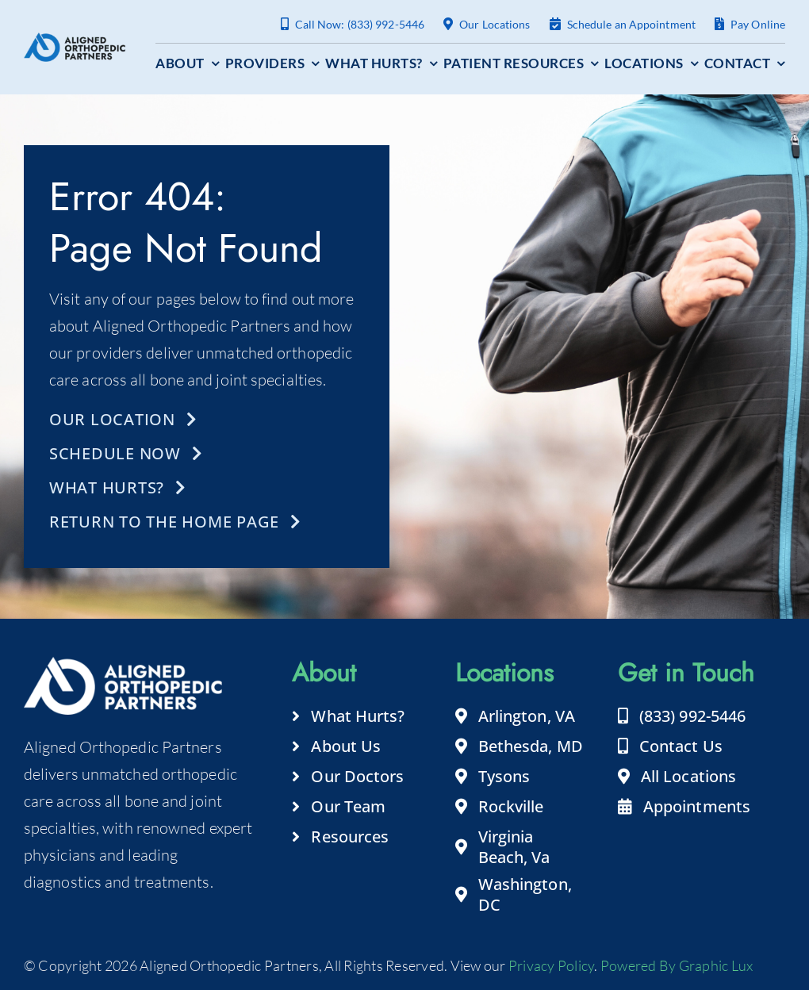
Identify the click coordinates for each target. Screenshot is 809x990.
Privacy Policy (551, 965)
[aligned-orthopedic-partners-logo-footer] (74, 40)
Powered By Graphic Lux (676, 965)
